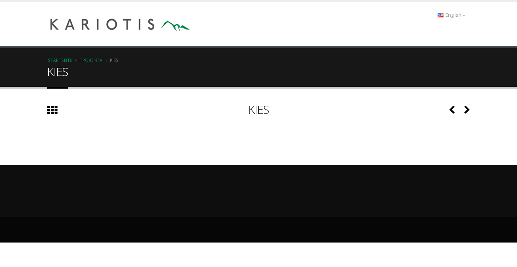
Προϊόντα (90, 60)
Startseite (60, 60)
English (451, 15)
